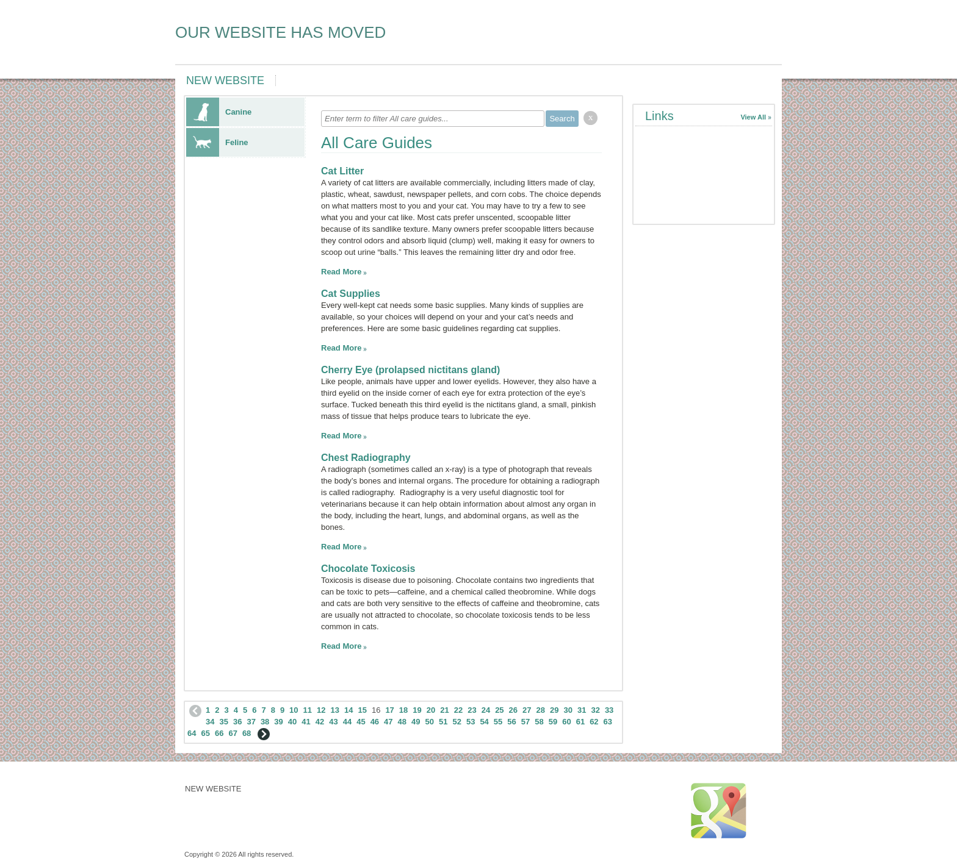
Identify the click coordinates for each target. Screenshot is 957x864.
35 (223, 721)
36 (237, 721)
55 (498, 721)
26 (513, 710)
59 (553, 721)
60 (566, 721)
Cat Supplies (350, 293)
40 (292, 721)
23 (472, 710)
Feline (217, 142)
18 (403, 710)
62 (594, 721)
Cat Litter (342, 171)
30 (567, 710)
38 (265, 721)
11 (307, 710)
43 (333, 721)
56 (511, 721)
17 (389, 710)
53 (470, 721)
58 (539, 721)
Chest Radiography (366, 457)
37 (251, 721)
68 (246, 733)
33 (609, 710)
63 (608, 721)
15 (362, 710)
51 (443, 721)
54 (484, 721)
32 (595, 710)
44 (347, 721)
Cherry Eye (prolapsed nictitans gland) (410, 370)
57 (525, 721)
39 (278, 721)
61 (580, 721)
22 (458, 710)
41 (306, 721)
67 (232, 733)
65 (205, 733)
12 (321, 710)
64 (191, 733)
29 (554, 710)
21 (444, 710)
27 (526, 710)
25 (499, 710)
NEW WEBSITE (225, 80)
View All (753, 117)
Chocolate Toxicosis (368, 568)
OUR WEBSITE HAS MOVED (280, 32)
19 (417, 710)
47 (388, 721)
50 (429, 721)
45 (360, 721)
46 (374, 721)
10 (293, 710)
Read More (341, 271)
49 (415, 721)
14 (348, 710)
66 (219, 733)
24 (486, 710)
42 (320, 721)
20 (431, 710)
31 (581, 710)
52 (456, 721)
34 (210, 721)
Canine (218, 112)
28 (540, 710)
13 (335, 710)
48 (402, 721)
